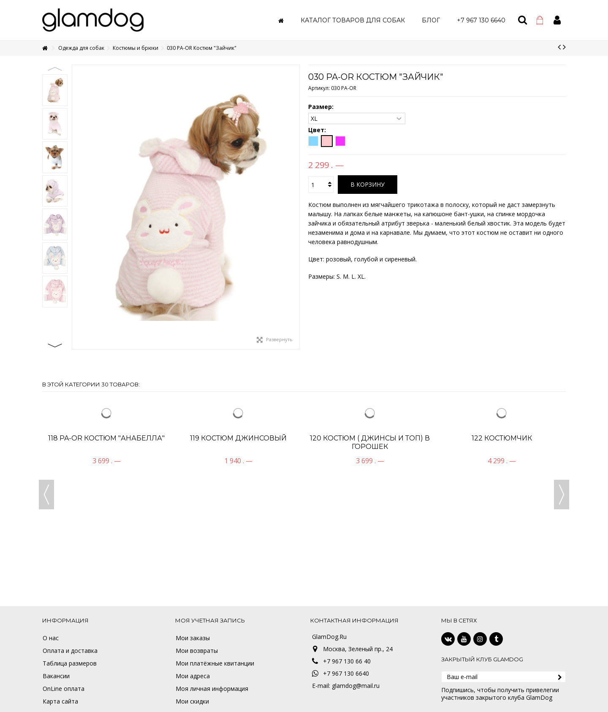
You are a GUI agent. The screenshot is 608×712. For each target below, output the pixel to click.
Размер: (321, 107)
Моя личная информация (212, 689)
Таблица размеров (70, 663)
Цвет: (318, 130)
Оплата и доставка (70, 651)
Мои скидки (192, 701)
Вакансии (56, 676)
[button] (352, 20)
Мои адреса (193, 676)
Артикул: (319, 88)
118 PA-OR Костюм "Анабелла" (106, 438)
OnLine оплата (63, 689)
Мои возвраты (197, 651)
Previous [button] (54, 69)
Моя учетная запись (210, 620)
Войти (557, 20)
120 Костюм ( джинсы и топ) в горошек (370, 442)
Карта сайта (60, 701)
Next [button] (54, 345)
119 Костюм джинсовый (238, 438)
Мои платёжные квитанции (215, 663)
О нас (51, 638)
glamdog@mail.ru (356, 686)
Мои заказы (193, 638)
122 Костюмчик (502, 438)
